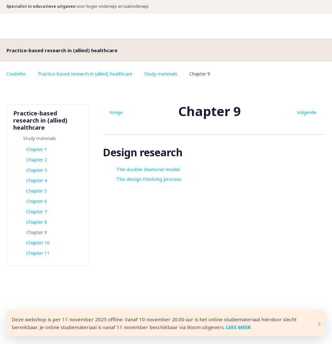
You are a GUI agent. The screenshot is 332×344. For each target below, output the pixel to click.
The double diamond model (148, 169)
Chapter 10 (38, 243)
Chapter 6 (36, 201)
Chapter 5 (36, 191)
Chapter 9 (36, 232)
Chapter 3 (36, 170)
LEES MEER (238, 327)
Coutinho (16, 74)
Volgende (306, 112)
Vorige (116, 112)
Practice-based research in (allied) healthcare (85, 74)
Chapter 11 (38, 253)
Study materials (160, 74)
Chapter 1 (36, 149)
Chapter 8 (36, 222)
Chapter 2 (36, 160)
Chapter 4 (36, 180)
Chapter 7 (36, 211)
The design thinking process (149, 179)
